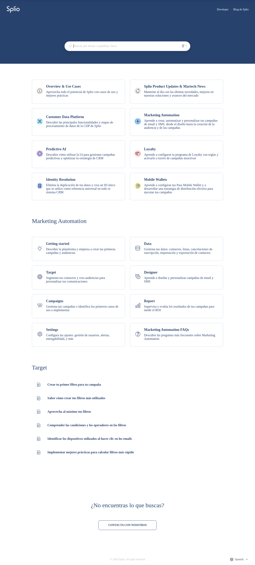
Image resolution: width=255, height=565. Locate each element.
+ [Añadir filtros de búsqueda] (184, 46)
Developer (223, 10)
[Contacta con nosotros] (127, 525)
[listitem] (78, 92)
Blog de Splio (241, 10)
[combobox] (121, 46)
